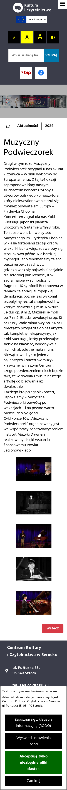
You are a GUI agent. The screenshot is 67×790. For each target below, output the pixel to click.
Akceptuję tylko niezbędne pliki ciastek (33, 762)
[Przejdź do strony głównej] (33, 8)
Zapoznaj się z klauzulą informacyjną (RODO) (33, 723)
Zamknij (33, 781)
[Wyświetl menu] (62, 4)
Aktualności (27, 126)
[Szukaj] (51, 55)
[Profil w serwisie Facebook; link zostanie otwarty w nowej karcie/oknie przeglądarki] (41, 73)
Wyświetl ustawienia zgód (33, 741)
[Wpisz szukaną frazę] (26, 55)
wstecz (53, 628)
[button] (33, 480)
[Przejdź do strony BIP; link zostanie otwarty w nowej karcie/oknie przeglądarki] (26, 73)
